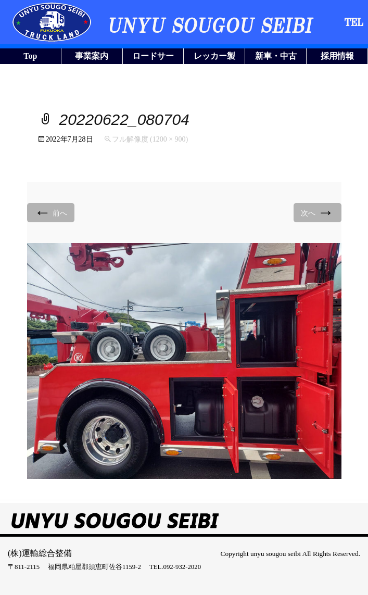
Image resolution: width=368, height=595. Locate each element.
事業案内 (91, 56)
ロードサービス (153, 58)
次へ (317, 212)
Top (30, 56)
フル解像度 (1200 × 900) (150, 139)
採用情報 (337, 56)
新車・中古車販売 (276, 58)
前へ (51, 212)
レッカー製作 (214, 58)
